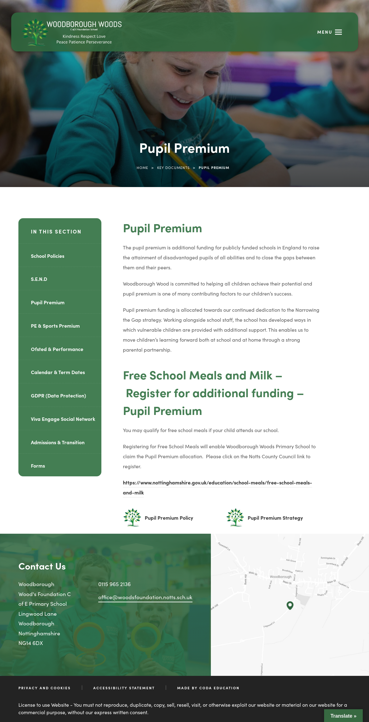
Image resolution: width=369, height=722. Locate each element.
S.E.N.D (39, 278)
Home (142, 167)
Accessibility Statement (124, 687)
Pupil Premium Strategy (275, 517)
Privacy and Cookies (44, 687)
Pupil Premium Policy (169, 517)
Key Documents (173, 167)
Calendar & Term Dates (58, 371)
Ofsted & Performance (57, 348)
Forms (38, 465)
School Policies (47, 255)
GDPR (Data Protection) (58, 395)
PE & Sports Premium (55, 325)
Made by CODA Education (208, 687)
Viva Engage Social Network (63, 418)
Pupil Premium (48, 302)
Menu (325, 32)
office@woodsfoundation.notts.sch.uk (145, 597)
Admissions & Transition (58, 442)
